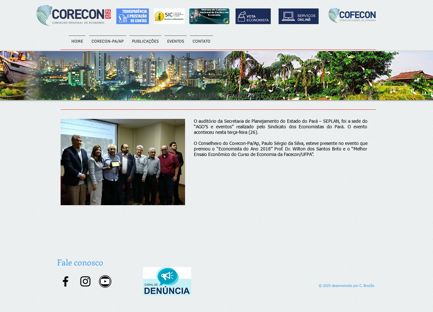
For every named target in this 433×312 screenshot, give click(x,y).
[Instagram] (85, 281)
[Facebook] (65, 281)
